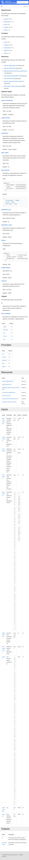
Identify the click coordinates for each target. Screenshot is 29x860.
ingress (3, 240)
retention (4, 281)
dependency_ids (6, 209)
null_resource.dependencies (12, 76)
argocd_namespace (7, 100)
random (6, 27)
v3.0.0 (25, 6)
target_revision (5, 118)
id (1, 303)
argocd (6, 19)
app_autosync (5, 170)
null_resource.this (9, 78)
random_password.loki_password (14, 81)
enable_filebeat (5, 267)
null (5, 24)
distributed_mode (6, 225)
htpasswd (7, 22)
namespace (4, 133)
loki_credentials (6, 313)
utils (5, 30)
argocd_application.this (11, 65)
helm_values (5, 152)
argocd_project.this (9, 68)
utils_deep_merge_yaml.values (13, 86)
